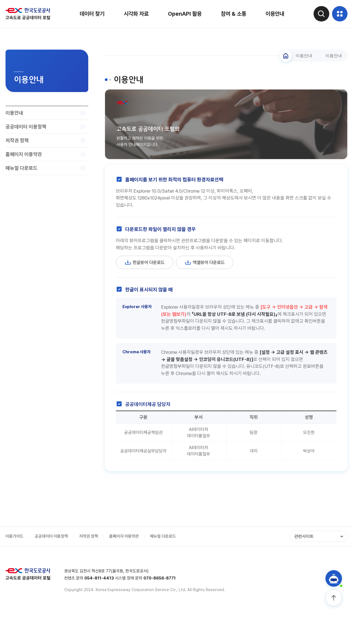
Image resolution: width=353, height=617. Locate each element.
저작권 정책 (88, 538)
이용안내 (273, 13)
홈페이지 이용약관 (124, 538)
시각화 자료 (135, 13)
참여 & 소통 (232, 13)
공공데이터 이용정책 (51, 538)
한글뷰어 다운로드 (145, 262)
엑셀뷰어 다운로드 (208, 262)
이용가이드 (14, 538)
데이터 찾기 (91, 13)
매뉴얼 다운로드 (163, 538)
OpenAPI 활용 (183, 13)
